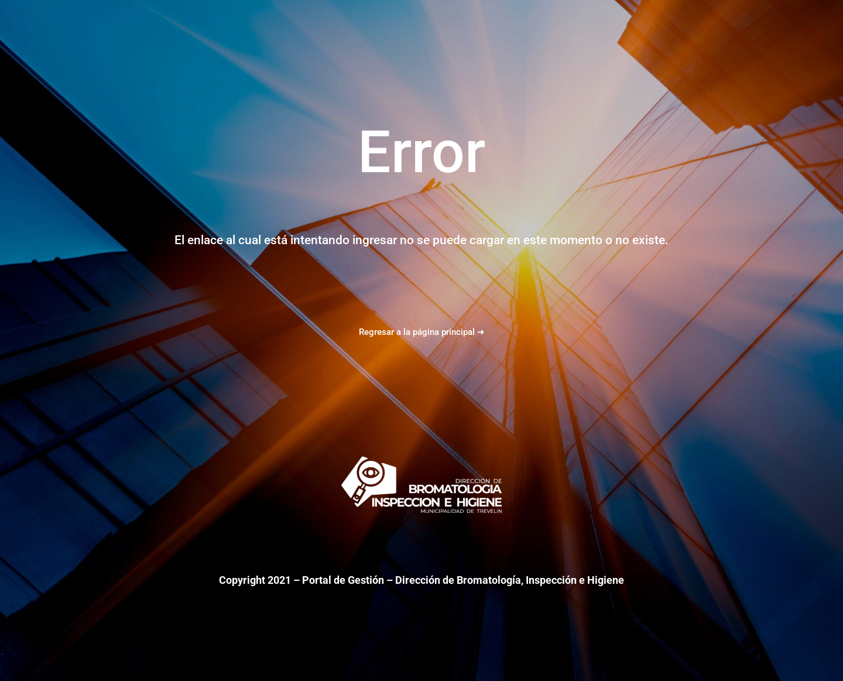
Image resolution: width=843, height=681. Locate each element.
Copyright (242, 580)
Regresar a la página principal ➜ (422, 332)
